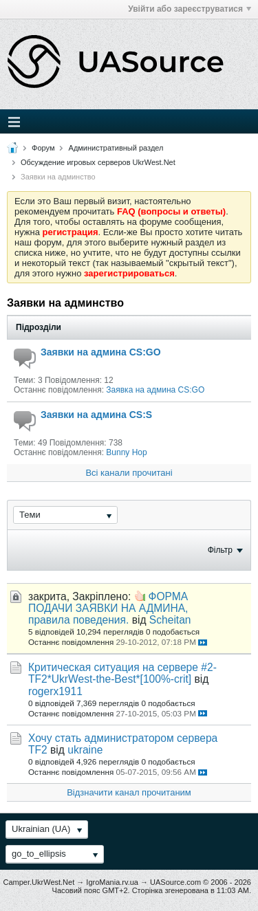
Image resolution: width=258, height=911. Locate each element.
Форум (43, 148)
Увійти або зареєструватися (189, 9)
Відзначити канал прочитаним (129, 792)
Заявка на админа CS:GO (155, 390)
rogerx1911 (55, 691)
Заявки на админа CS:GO (101, 352)
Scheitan (170, 620)
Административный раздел (116, 148)
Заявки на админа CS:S (96, 414)
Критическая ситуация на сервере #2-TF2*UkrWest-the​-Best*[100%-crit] (122, 673)
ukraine (85, 750)
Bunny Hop (126, 452)
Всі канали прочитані (128, 473)
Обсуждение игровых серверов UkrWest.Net (98, 162)
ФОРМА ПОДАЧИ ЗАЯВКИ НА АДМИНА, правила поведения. (108, 608)
